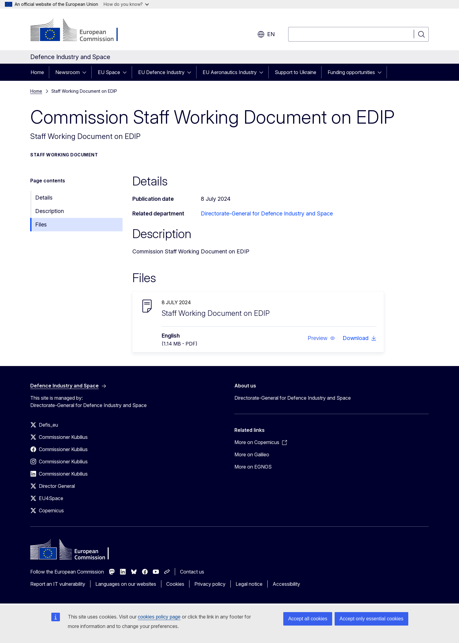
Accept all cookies (307, 618)
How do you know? (126, 4)
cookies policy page (159, 616)
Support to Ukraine (295, 72)
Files (41, 224)
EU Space (109, 72)
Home (37, 72)
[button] (321, 338)
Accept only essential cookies (371, 618)
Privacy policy (210, 584)
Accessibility (286, 584)
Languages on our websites (125, 584)
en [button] (266, 34)
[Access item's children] (86, 72)
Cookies (175, 584)
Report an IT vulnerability (57, 584)
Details (44, 197)
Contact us (192, 572)
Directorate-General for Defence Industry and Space (267, 213)
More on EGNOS (253, 467)
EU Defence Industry (161, 72)
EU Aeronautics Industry (230, 72)
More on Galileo (251, 454)
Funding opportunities (351, 72)
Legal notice (249, 584)
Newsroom (67, 72)
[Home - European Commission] (79, 30)
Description (49, 211)
